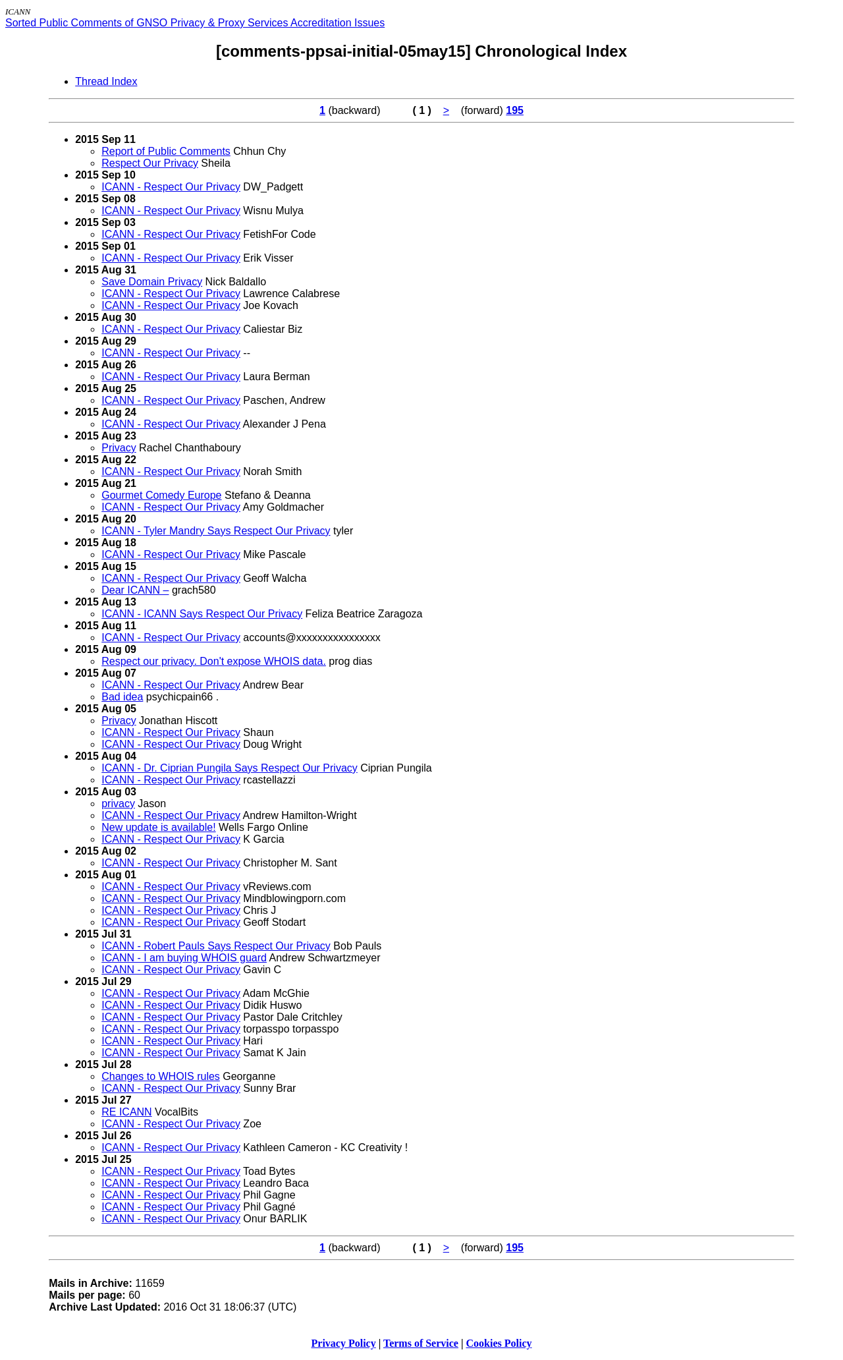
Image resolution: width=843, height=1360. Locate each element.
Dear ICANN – (135, 590)
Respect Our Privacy (149, 163)
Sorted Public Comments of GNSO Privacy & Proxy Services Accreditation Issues (195, 22)
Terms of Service (420, 1343)
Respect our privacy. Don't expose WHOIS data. (213, 661)
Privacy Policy (344, 1343)
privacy (118, 803)
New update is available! (158, 827)
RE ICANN (126, 1112)
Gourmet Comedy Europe (161, 495)
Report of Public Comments (166, 151)
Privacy (118, 447)
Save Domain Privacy (151, 281)
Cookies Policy (499, 1343)
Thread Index (106, 81)
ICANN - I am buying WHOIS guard (184, 957)
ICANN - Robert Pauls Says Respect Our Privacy (216, 945)
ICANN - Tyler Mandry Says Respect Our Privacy (215, 530)
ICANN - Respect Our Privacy (170, 186)
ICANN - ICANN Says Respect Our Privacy (201, 613)
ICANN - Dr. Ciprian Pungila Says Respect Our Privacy (229, 768)
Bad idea (122, 696)
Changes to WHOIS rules (160, 1076)
